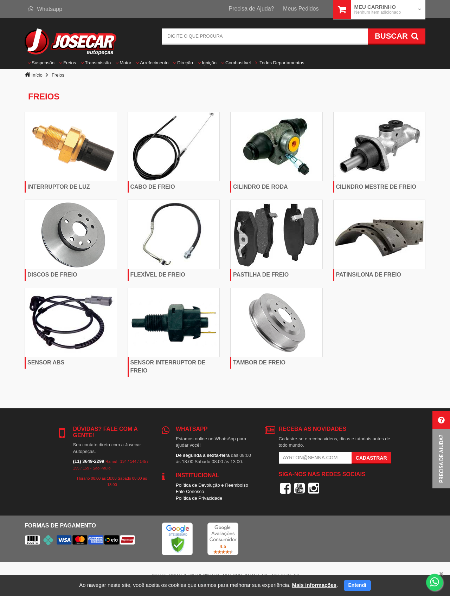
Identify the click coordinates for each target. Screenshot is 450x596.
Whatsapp (45, 9)
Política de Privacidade (199, 498)
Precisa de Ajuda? (251, 9)
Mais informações (314, 585)
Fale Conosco (190, 491)
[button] (441, 450)
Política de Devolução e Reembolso (212, 485)
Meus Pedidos (301, 9)
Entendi (357, 585)
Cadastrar (371, 458)
